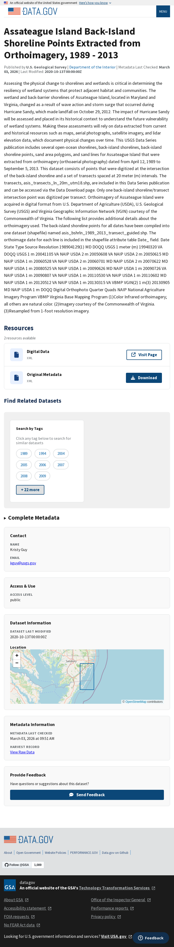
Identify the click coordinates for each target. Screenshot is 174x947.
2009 (42, 476)
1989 (23, 453)
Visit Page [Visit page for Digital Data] (144, 354)
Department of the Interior (92, 67)
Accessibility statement (28, 908)
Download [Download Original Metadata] (144, 377)
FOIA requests (19, 916)
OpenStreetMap (135, 702)
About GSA (16, 900)
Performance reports (112, 908)
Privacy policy (106, 916)
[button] (16, 656)
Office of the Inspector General (121, 900)
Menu (163, 11)
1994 (42, 453)
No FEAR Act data (22, 925)
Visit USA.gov (116, 936)
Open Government (28, 853)
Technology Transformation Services (117, 888)
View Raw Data (22, 751)
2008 (23, 476)
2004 (60, 453)
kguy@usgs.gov (23, 562)
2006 (42, 464)
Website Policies (55, 853)
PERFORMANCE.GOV (84, 853)
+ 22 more (30, 489)
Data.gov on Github (115, 853)
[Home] (32, 11)
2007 (60, 464)
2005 (23, 464)
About (8, 853)
